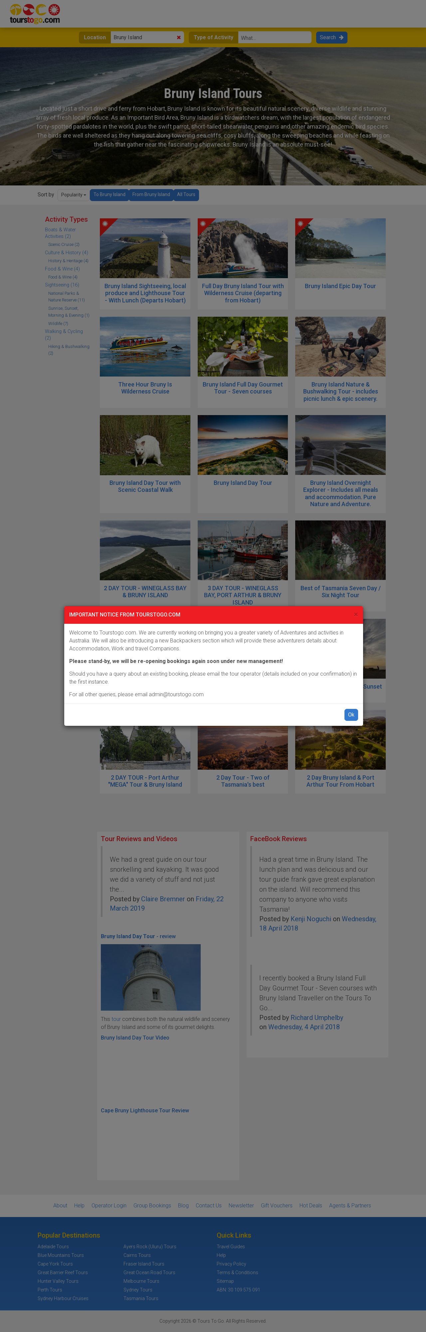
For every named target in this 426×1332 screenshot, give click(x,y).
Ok (351, 715)
